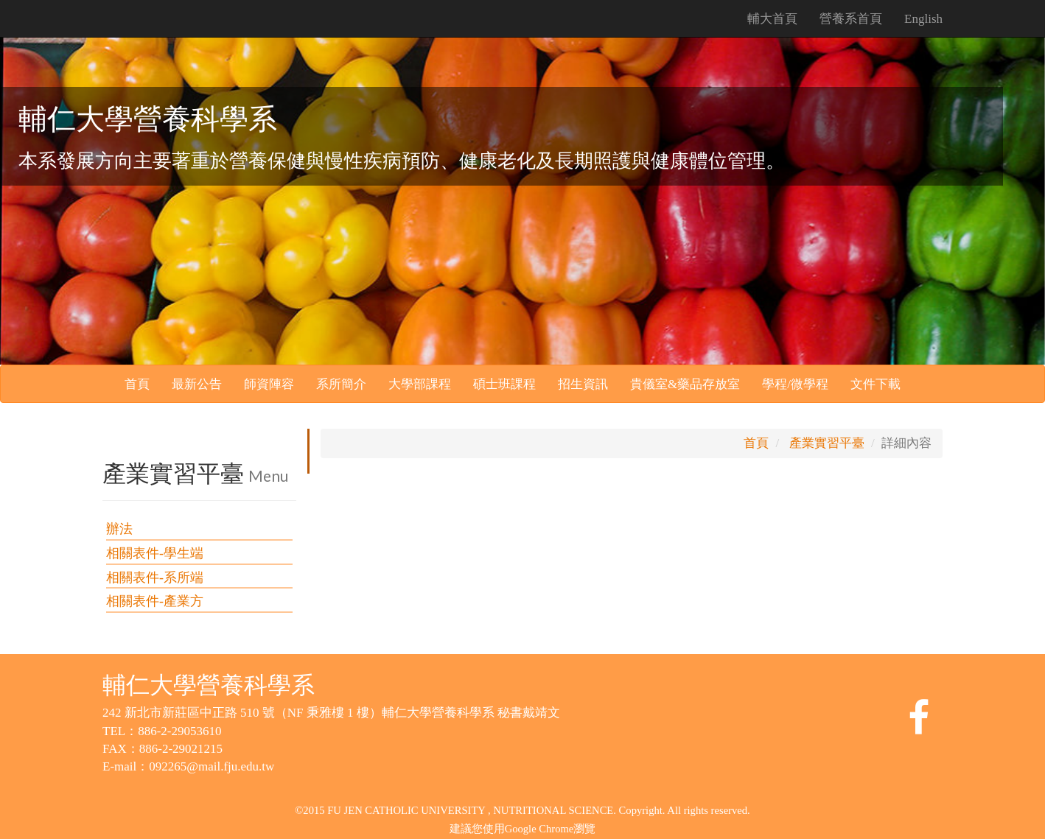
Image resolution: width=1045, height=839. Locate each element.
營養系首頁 (850, 19)
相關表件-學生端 (154, 553)
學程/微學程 (795, 384)
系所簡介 (341, 384)
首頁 (137, 384)
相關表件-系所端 (154, 577)
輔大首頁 (772, 19)
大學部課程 (419, 384)
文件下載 (875, 384)
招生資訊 (583, 384)
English (923, 19)
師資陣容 (269, 384)
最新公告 (197, 384)
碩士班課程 (504, 384)
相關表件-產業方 (154, 601)
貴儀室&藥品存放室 (685, 384)
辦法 (119, 529)
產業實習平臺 (826, 443)
